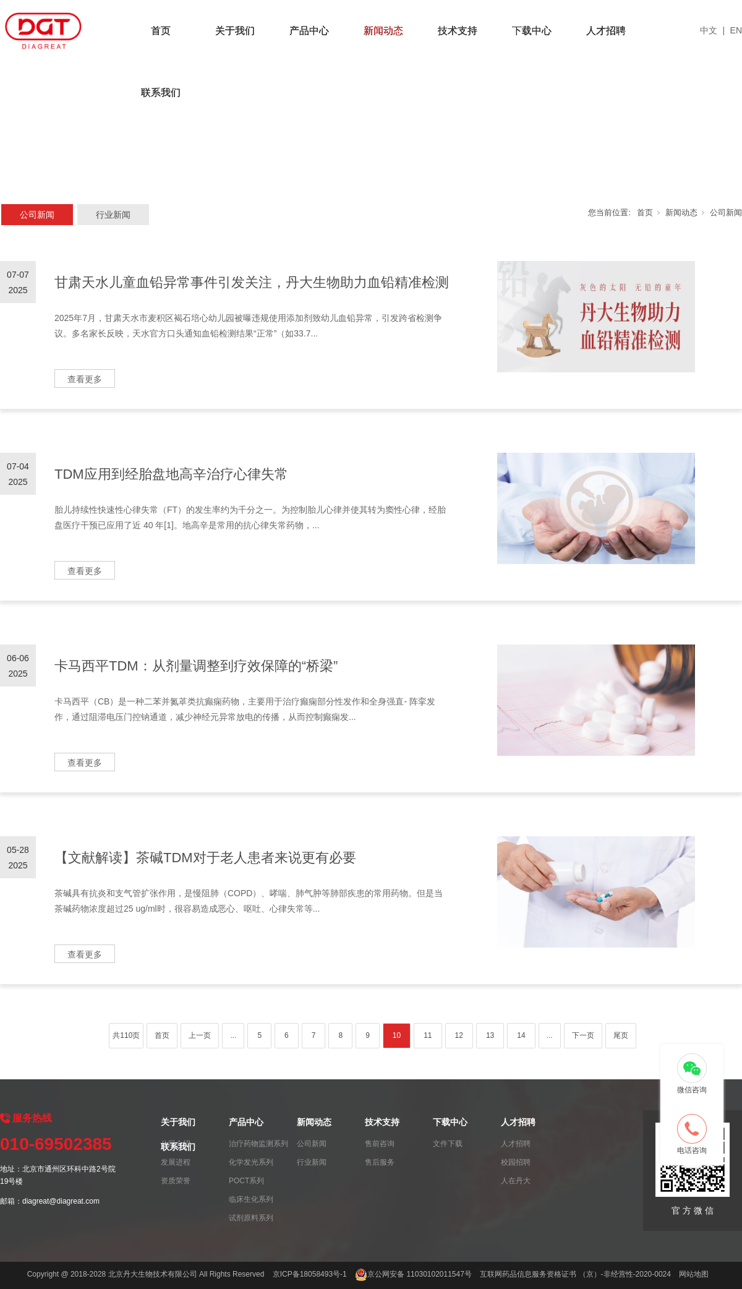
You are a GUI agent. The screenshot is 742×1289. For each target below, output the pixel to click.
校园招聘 (516, 1162)
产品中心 (309, 30)
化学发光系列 (251, 1162)
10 (397, 1035)
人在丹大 (516, 1180)
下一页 (583, 1035)
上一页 (200, 1035)
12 (459, 1035)
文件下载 (448, 1143)
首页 (161, 30)
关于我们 (235, 30)
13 (490, 1035)
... (233, 1035)
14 (521, 1035)
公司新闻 (37, 215)
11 (428, 1035)
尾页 (620, 1035)
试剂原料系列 (251, 1218)
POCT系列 (246, 1180)
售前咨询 (379, 1143)
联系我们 (161, 92)
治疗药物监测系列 (258, 1143)
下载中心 (532, 30)
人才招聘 (606, 30)
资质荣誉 (175, 1180)
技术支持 (457, 30)
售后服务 (379, 1162)
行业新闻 (113, 215)
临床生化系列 (251, 1199)
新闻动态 (383, 30)
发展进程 (175, 1162)
